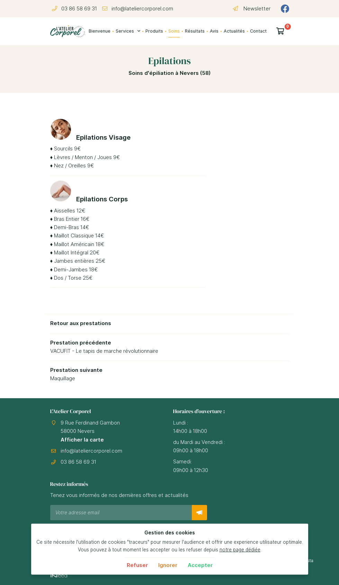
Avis (214, 31)
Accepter (200, 565)
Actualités (234, 31)
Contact (258, 31)
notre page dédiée (240, 549)
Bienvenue (99, 31)
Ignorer (167, 565)
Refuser (137, 565)
